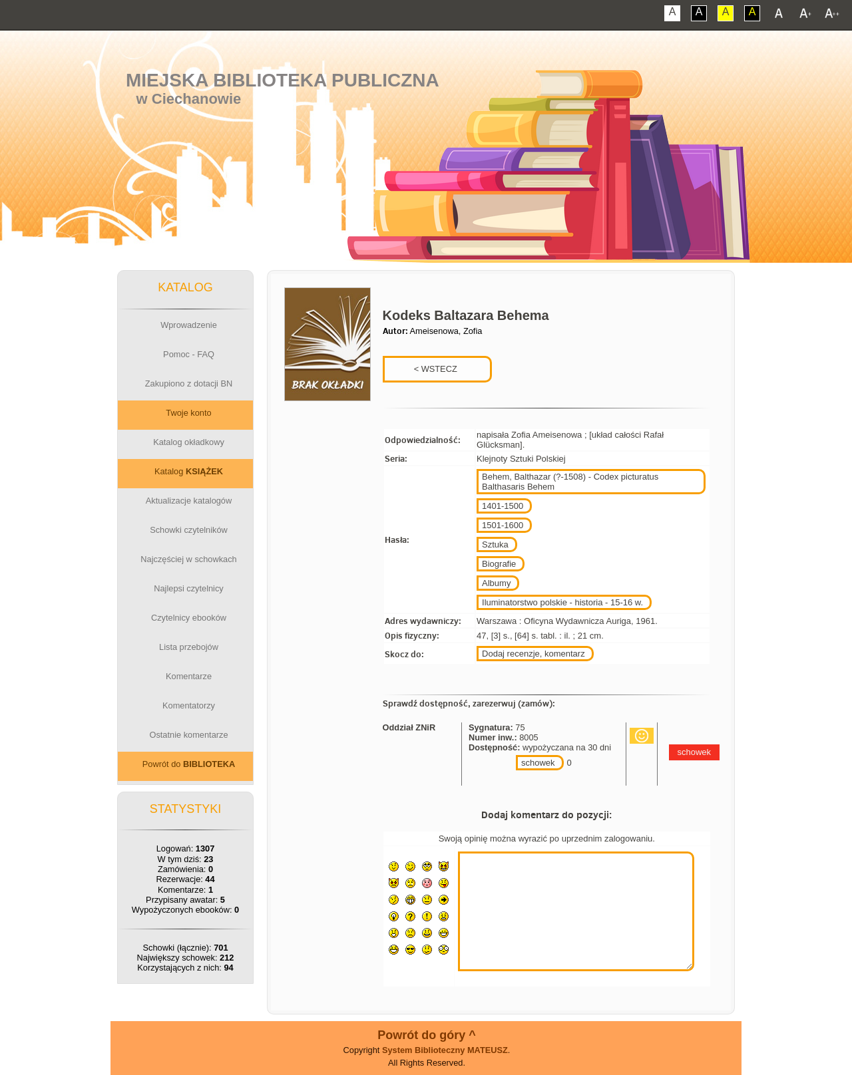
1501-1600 (502, 525)
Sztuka (495, 544)
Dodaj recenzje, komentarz (533, 654)
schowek (538, 763)
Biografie (499, 564)
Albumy (496, 583)
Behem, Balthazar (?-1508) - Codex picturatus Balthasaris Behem (570, 482)
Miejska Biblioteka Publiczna (282, 80)
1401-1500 (502, 506)
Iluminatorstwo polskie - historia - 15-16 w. (562, 602)
